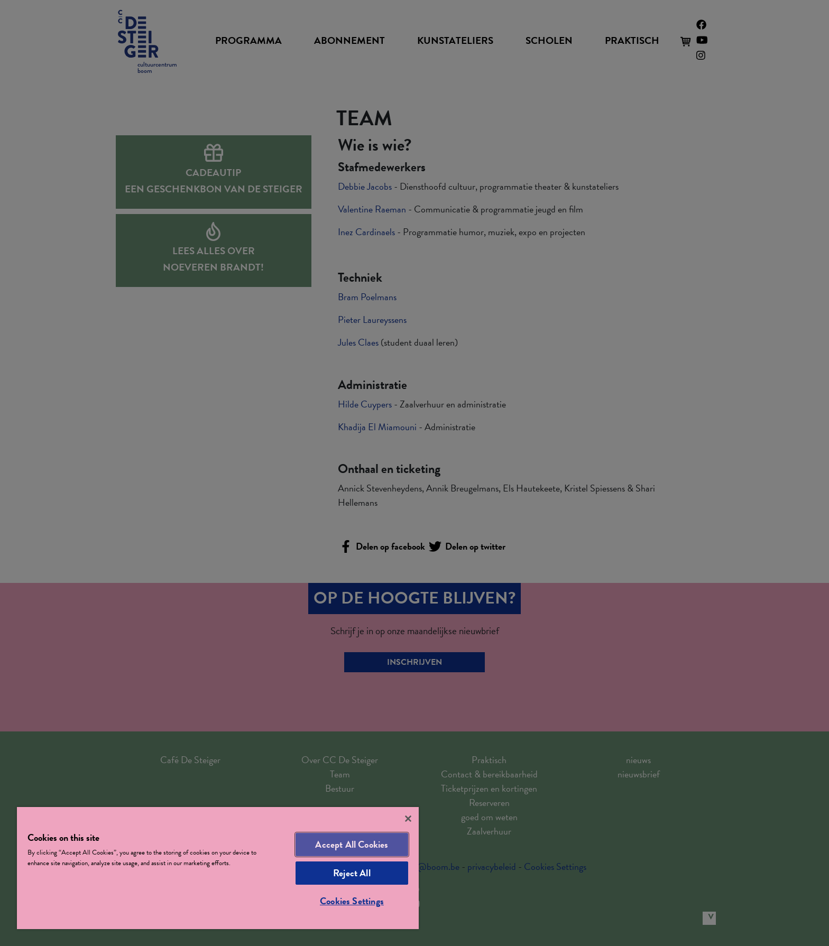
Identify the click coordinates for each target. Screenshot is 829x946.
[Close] (408, 818)
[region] (218, 868)
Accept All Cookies (351, 844)
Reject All (352, 873)
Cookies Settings (352, 901)
